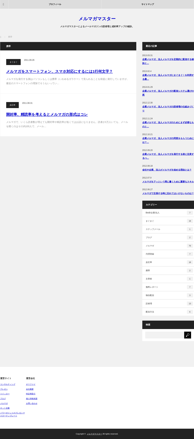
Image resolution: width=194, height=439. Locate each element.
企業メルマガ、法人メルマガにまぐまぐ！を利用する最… (168, 77)
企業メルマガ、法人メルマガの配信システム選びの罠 (168, 93)
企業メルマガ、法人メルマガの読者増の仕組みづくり (168, 108)
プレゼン (4, 389)
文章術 (169, 279)
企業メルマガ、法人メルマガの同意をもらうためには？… (168, 140)
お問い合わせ (31, 403)
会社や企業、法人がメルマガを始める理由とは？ (167, 169)
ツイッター (5, 394)
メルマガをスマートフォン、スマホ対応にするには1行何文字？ (59, 71)
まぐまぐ (13, 62)
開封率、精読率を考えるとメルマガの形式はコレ (47, 114)
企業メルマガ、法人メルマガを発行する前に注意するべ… (168, 156)
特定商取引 (30, 394)
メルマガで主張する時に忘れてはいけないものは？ (168, 193)
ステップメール (169, 229)
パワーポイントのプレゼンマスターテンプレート (12, 414)
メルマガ (169, 246)
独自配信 (169, 295)
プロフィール (55, 4)
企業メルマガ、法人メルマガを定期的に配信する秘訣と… (168, 61)
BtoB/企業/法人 (169, 213)
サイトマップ (147, 4)
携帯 (169, 270)
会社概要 (30, 389)
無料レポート (169, 287)
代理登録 (169, 254)
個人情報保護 (31, 399)
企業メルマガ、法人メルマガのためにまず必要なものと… (168, 124)
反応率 (12, 105)
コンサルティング (7, 384)
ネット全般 (5, 408)
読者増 (169, 304)
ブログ (169, 237)
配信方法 (169, 312)
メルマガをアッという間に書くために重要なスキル (168, 181)
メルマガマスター (97, 19)
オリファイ (30, 384)
